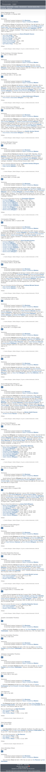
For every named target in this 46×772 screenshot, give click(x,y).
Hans (6, 711)
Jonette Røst (9, 207)
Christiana (29, 191)
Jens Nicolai (9, 448)
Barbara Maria (37, 405)
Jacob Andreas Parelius (30, 397)
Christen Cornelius (11, 205)
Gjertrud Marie (8, 36)
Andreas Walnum (20, 405)
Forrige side (3, 8)
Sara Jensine (9, 201)
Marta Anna (7, 38)
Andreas (6, 315)
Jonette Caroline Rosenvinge (25, 90)
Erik (26, 20)
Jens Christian (8, 121)
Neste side (9, 8)
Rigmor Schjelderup (30, 21)
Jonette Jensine (34, 124)
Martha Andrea (10, 209)
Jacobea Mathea (18, 440)
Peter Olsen (34, 703)
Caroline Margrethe (11, 452)
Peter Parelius (8, 713)
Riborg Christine (7, 398)
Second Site (23, 770)
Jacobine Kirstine (10, 413)
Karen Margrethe (32, 402)
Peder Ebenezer (13, 28)
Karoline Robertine (30, 597)
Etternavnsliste (10, 6)
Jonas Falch (18, 373)
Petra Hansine (9, 575)
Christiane (8, 200)
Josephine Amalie (10, 451)
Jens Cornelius (29, 313)
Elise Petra (7, 39)
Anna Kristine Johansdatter (13, 97)
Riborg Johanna (10, 447)
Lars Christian (22, 595)
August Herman (8, 42)
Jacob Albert (9, 455)
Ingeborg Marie (16, 341)
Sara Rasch (35, 189)
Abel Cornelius (36, 540)
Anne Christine (30, 28)
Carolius (5, 405)
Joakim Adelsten (10, 457)
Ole (5, 730)
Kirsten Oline (14, 570)
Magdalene (8, 705)
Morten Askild (30, 412)
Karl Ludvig (8, 577)
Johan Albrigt (14, 494)
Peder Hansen (9, 166)
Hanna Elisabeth (35, 27)
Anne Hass (33, 373)
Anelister (16, 6)
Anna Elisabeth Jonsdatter (20, 686)
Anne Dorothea (21, 159)
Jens (34, 25)
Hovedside (3, 6)
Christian (17, 402)
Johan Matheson (10, 454)
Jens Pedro (7, 35)
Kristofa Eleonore (9, 41)
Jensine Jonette (10, 208)
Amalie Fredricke (10, 202)
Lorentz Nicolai (24, 569)
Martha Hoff (20, 315)
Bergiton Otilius (9, 578)
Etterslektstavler (23, 6)
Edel (36, 705)
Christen (17, 191)
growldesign (38, 770)
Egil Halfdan (7, 43)
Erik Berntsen (25, 767)
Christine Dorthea (29, 158)
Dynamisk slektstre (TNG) (33, 6)
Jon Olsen (30, 629)
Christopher (7, 159)
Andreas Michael (38, 277)
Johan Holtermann (25, 89)
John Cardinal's (17, 770)
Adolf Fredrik (22, 189)
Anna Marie (15, 648)
